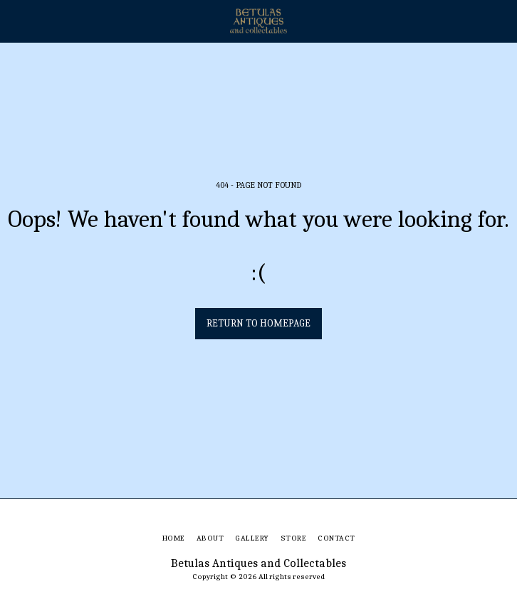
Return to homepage (258, 323)
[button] (16, 20)
